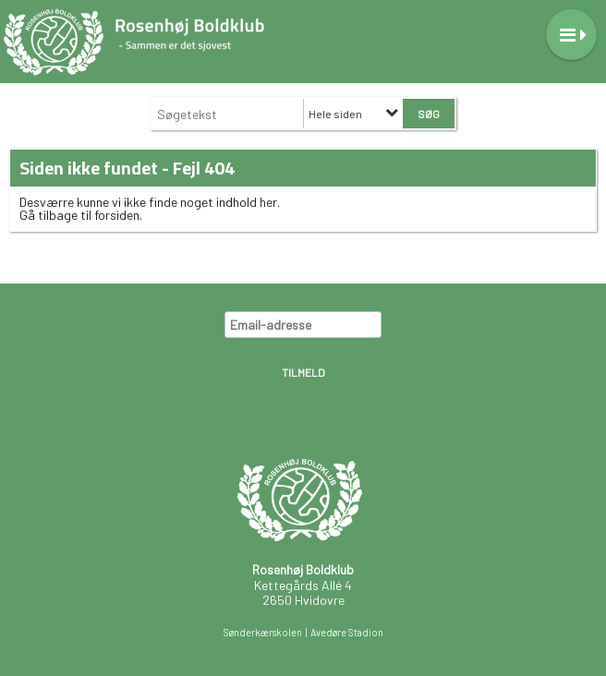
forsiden (116, 215)
